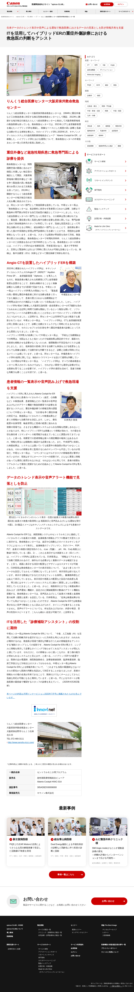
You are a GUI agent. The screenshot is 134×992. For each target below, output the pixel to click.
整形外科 (118, 126)
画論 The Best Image (109, 925)
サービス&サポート (44, 945)
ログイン (121, 4)
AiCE (98, 85)
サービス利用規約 (77, 945)
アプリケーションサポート (101, 170)
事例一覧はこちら (65, 874)
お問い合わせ (92, 4)
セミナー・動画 (47, 11)
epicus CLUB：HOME (15, 925)
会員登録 (107, 4)
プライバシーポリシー (109, 948)
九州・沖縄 (91, 116)
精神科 (101, 135)
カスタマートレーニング (100, 199)
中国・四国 (117, 111)
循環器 (107, 126)
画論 (86, 11)
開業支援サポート (105, 11)
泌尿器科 (115, 131)
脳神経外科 (91, 131)
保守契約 (94, 189)
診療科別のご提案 (14, 949)
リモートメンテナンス (99, 180)
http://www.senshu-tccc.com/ (21, 742)
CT (88, 65)
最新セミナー (76, 929)
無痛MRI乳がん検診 (106, 146)
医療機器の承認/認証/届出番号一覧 (113, 945)
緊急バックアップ (97, 209)
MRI (96, 65)
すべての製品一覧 (44, 929)
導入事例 (28, 11)
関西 (106, 111)
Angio (113, 65)
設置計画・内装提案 (98, 218)
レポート (105, 932)
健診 (106, 85)
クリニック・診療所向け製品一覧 (50, 932)
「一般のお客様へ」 (116, 986)
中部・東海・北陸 (93, 111)
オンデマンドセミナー (80, 932)
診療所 (89, 95)
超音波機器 (91, 70)
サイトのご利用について (110, 952)
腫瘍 (119, 146)
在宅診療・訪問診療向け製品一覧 (50, 935)
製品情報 (40, 925)
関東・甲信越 (106, 106)
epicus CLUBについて (15, 929)
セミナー (74, 925)
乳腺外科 (103, 131)
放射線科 (90, 135)
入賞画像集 (106, 935)
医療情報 (67, 11)
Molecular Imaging (93, 75)
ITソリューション (106, 70)
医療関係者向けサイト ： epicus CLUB (12, 16)
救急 (115, 85)
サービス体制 (95, 161)
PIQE (89, 85)
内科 (98, 126)
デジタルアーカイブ (109, 929)
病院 (98, 95)
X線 (104, 65)
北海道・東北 (92, 106)
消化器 (89, 126)
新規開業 (90, 146)
